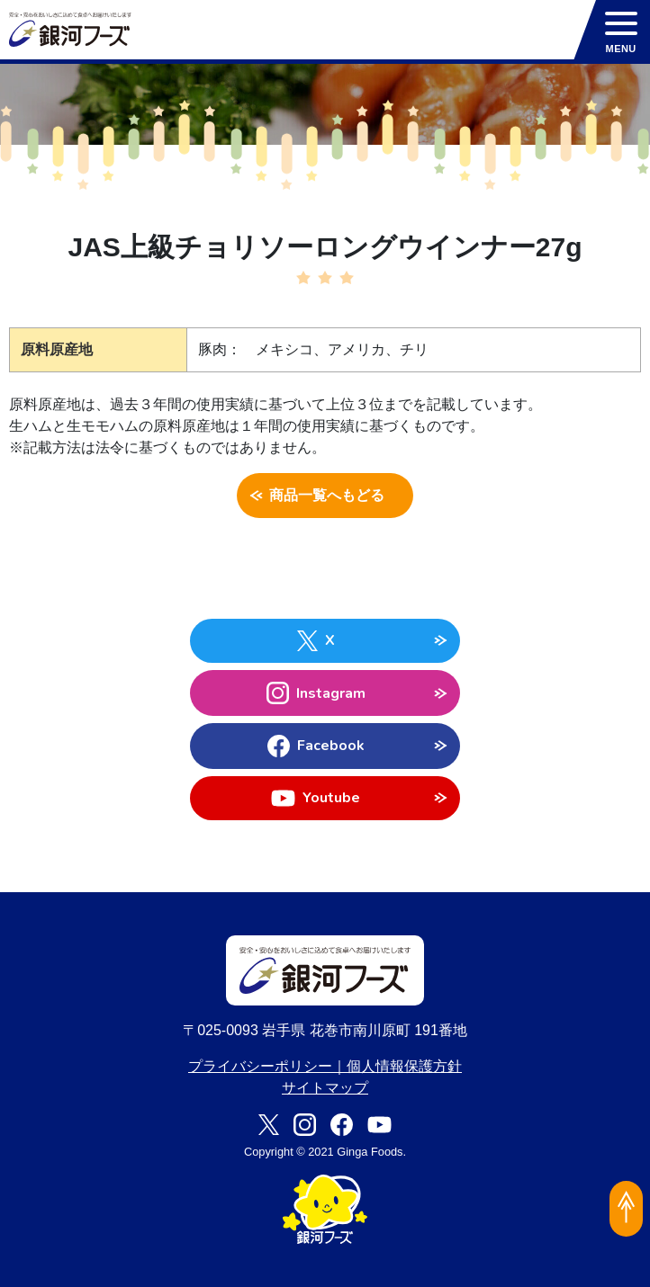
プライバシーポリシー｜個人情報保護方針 (325, 1066)
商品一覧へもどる (325, 495)
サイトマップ (325, 1087)
